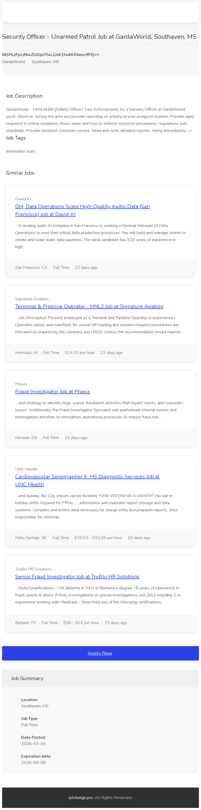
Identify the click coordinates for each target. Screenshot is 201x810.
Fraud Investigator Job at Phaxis (52, 391)
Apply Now (100, 653)
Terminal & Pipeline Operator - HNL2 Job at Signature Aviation (89, 306)
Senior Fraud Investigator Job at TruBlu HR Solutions (77, 576)
